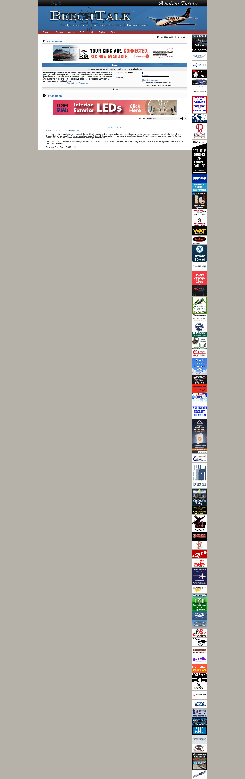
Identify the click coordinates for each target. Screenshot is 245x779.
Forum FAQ (64, 130)
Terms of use (72, 83)
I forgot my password (150, 80)
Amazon (59, 32)
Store (113, 32)
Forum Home (54, 41)
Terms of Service (52, 130)
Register (102, 32)
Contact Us (74, 130)
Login (91, 32)
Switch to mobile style (115, 127)
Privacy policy (84, 83)
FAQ (82, 32)
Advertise (47, 32)
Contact (71, 32)
